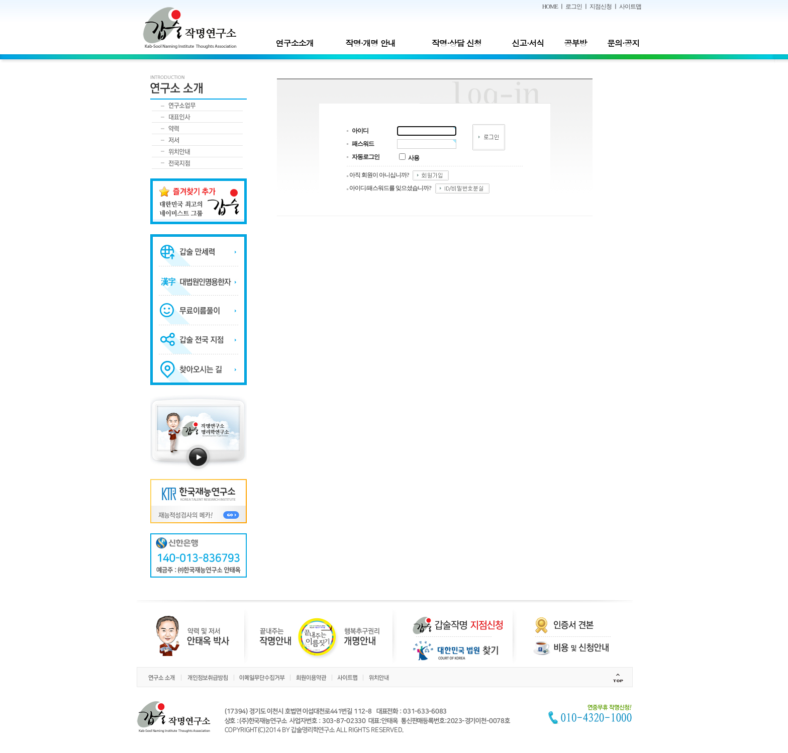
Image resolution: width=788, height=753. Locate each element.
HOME (550, 6)
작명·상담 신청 (456, 43)
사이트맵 (630, 6)
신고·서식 (528, 43)
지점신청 (600, 6)
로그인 (573, 6)
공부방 (575, 43)
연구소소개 (295, 43)
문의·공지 (623, 43)
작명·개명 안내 (371, 43)
